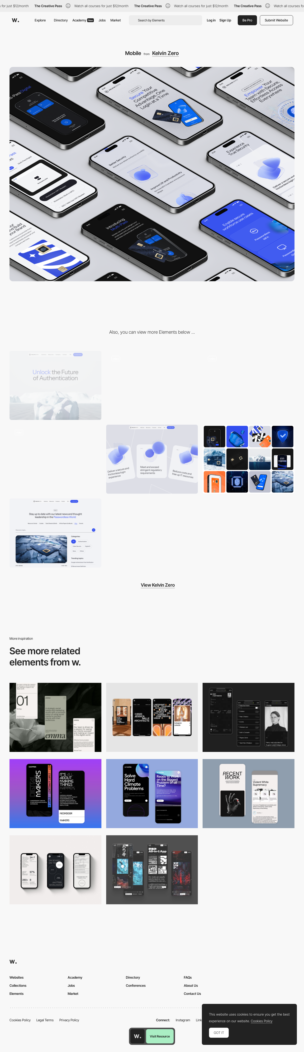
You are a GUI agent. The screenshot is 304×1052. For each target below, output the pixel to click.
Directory (61, 20)
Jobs (102, 20)
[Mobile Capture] (55, 793)
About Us (191, 985)
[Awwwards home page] (137, 1036)
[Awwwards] (15, 20)
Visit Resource (160, 1036)
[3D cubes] (248, 385)
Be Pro (247, 20)
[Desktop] (55, 385)
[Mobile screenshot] (248, 717)
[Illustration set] (248, 459)
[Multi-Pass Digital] (55, 459)
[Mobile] (55, 717)
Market (115, 20)
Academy (83, 20)
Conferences (136, 985)
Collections (18, 985)
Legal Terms (45, 1020)
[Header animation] (152, 385)
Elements (17, 994)
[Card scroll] (152, 459)
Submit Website (276, 20)
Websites (17, 977)
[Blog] (55, 533)
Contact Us (192, 994)
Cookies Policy (20, 1020)
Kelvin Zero (165, 53)
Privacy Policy (69, 1020)
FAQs (188, 977)
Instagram (183, 1020)
